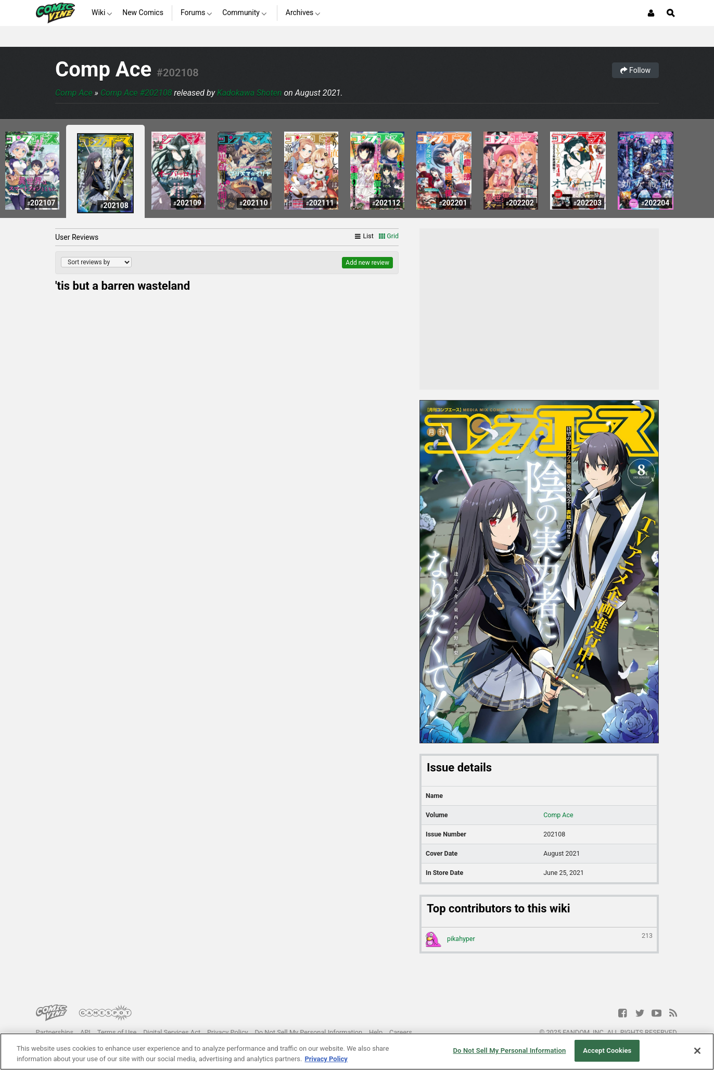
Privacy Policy (227, 1032)
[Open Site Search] (671, 13)
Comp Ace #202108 (136, 93)
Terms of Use (117, 1032)
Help (375, 1032)
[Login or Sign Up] (651, 13)
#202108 (178, 73)
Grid (389, 236)
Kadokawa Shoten (249, 93)
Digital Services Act (171, 1032)
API (85, 1032)
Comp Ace (103, 69)
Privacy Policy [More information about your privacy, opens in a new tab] (325, 1059)
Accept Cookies (607, 1050)
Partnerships (55, 1032)
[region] (357, 1051)
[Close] (697, 1050)
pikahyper (539, 939)
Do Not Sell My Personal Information (308, 1032)
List (364, 236)
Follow (635, 70)
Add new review (367, 262)
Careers (400, 1032)
